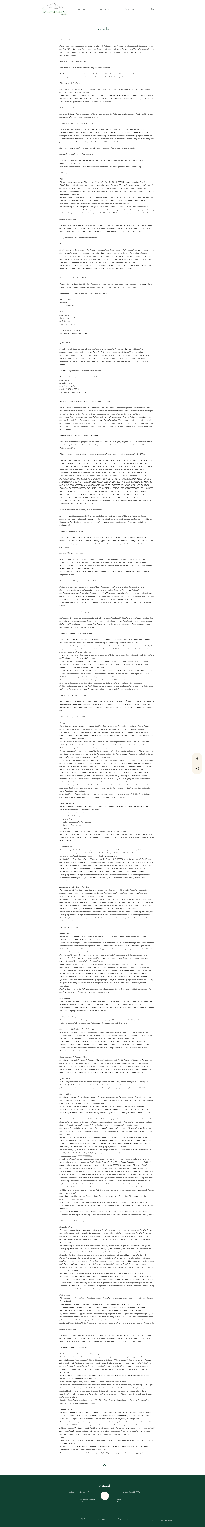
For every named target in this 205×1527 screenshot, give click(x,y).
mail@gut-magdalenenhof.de (75, 333)
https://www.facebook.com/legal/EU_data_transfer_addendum (87, 1153)
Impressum (102, 1519)
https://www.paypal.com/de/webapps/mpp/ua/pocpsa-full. (85, 1450)
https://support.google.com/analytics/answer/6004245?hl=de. (82, 1011)
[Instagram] (197, 768)
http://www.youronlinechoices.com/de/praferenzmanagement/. (130, 1215)
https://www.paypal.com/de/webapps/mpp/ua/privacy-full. (128, 1453)
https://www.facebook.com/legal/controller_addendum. (104, 1177)
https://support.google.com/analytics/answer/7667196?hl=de (127, 1088)
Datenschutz (123, 1519)
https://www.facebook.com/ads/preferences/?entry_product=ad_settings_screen (89, 1205)
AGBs (83, 1519)
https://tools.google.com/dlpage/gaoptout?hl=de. (122, 1004)
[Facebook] (197, 758)
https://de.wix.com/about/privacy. (117, 204)
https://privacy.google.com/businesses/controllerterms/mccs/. (86, 992)
